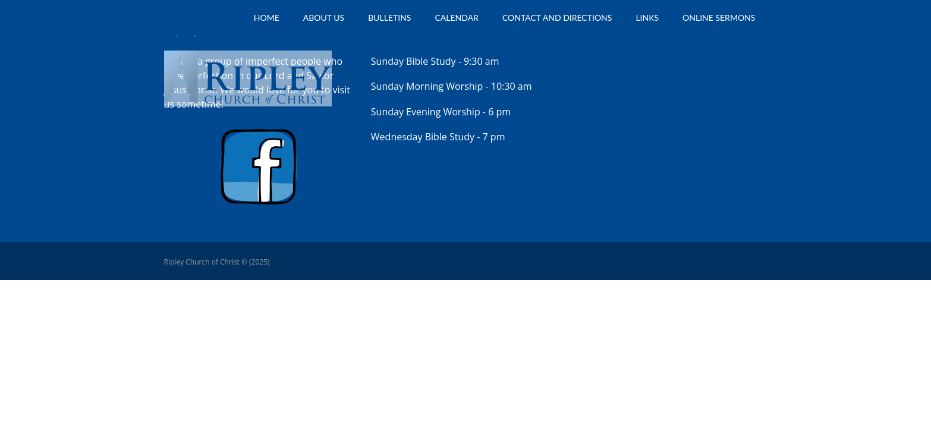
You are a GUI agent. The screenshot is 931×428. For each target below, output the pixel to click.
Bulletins (389, 17)
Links (647, 17)
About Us (323, 17)
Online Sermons (718, 17)
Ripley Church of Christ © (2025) (217, 262)
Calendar (456, 17)
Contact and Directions (557, 17)
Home (266, 17)
